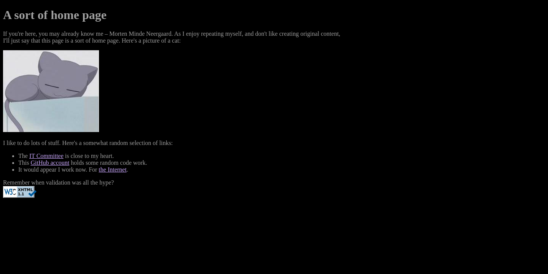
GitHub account (49, 162)
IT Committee (46, 156)
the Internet (112, 169)
